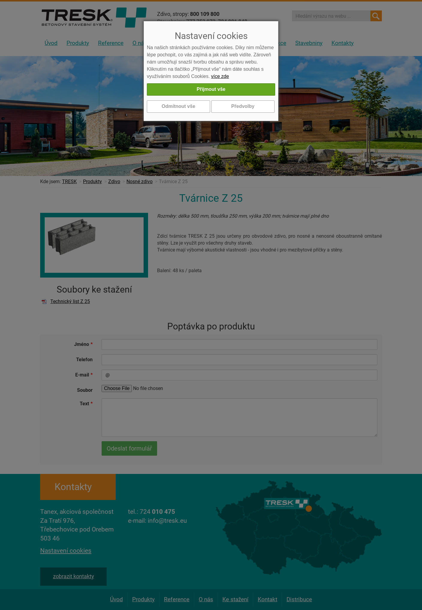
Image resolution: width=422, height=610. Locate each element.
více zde (220, 76)
